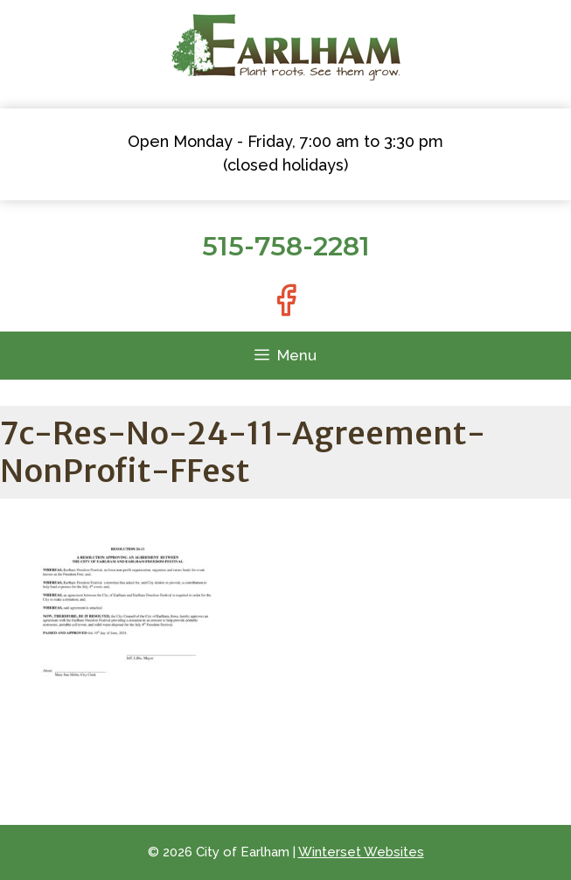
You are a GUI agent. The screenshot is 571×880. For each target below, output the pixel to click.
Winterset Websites (361, 852)
